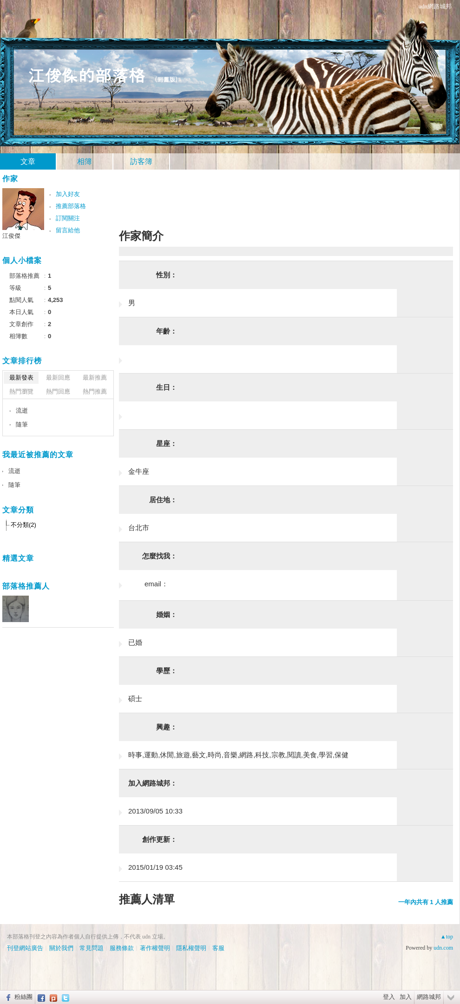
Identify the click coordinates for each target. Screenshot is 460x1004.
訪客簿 (141, 161)
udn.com (443, 948)
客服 (218, 948)
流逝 (22, 410)
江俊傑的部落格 (86, 74)
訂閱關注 (68, 218)
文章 (27, 161)
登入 (389, 996)
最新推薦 (95, 377)
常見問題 (91, 948)
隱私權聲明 (191, 948)
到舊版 (166, 79)
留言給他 (68, 230)
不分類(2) (23, 524)
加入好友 (68, 193)
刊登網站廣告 (25, 948)
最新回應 (58, 377)
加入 (406, 996)
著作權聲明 (155, 948)
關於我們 (61, 948)
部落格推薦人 (26, 586)
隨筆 (22, 424)
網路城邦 (429, 996)
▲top (446, 936)
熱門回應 (58, 391)
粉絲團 (23, 996)
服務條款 (122, 948)
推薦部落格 (71, 206)
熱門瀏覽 (21, 391)
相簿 (84, 161)
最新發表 (21, 377)
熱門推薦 (95, 391)
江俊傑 (11, 235)
